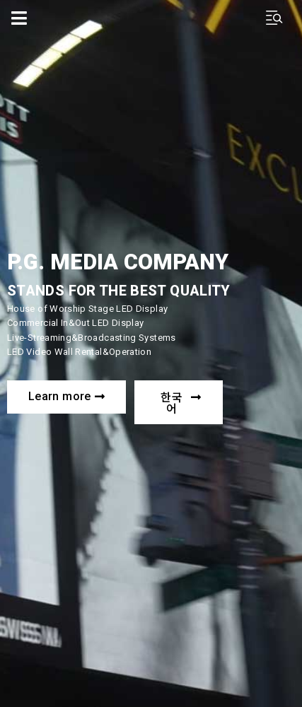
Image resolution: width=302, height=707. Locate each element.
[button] (66, 397)
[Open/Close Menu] (19, 18)
